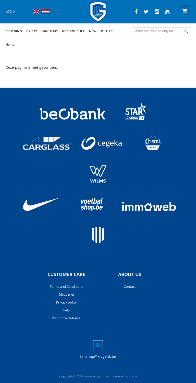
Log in (11, 11)
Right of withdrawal (66, 318)
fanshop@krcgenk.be (98, 356)
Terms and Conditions (66, 286)
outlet (107, 31)
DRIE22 (31, 31)
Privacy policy (66, 302)
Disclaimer (66, 294)
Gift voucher (73, 31)
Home (10, 44)
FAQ (66, 310)
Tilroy (133, 376)
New (92, 31)
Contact (130, 286)
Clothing (14, 31)
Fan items (49, 31)
